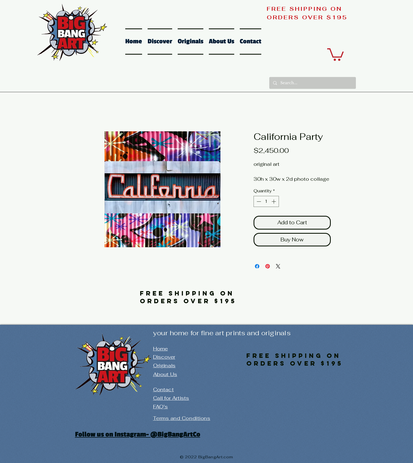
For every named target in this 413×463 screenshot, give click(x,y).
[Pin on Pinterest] (267, 266)
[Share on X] (278, 266)
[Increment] (274, 201)
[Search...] (312, 83)
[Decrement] (258, 201)
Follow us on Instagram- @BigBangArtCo (137, 434)
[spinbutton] (266, 201)
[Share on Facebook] (257, 266)
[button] (335, 54)
